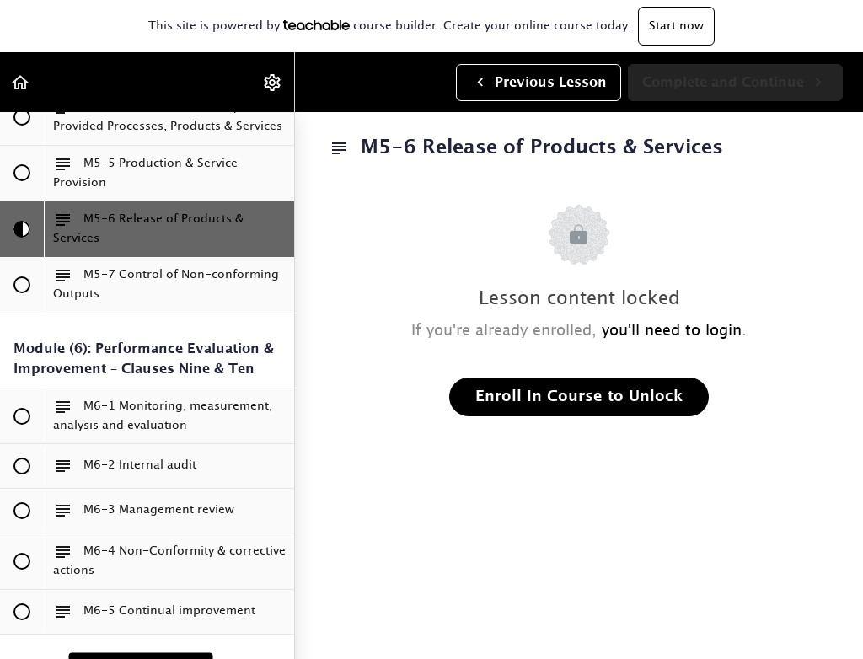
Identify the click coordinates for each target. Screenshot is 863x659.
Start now (676, 26)
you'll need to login (672, 331)
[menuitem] (273, 82)
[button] (21, 82)
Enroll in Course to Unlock (579, 397)
